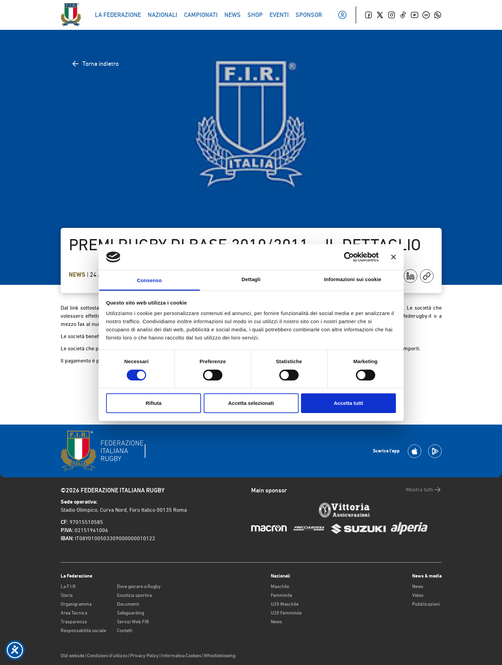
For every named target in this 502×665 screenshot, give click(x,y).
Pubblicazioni (426, 604)
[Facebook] (368, 15)
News (78, 274)
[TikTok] (403, 15)
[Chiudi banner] (393, 257)
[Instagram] (391, 15)
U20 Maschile (285, 604)
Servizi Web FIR (133, 621)
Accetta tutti (348, 403)
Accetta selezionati (251, 403)
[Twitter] (380, 15)
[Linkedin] (426, 15)
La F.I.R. (69, 586)
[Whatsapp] (438, 15)
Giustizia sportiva (134, 595)
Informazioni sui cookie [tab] (352, 279)
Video (417, 595)
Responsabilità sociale (83, 630)
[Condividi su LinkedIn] (410, 276)
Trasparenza (74, 621)
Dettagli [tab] (251, 279)
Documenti (128, 604)
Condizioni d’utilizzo (107, 655)
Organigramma (76, 604)
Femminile (281, 595)
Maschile (280, 586)
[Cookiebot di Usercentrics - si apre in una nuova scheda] (349, 257)
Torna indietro (95, 64)
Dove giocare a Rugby (139, 586)
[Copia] (427, 276)
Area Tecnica (74, 612)
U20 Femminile (286, 612)
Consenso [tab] (149, 280)
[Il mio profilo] (342, 15)
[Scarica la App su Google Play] (435, 451)
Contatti (124, 630)
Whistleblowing (219, 655)
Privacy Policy (144, 655)
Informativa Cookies (181, 655)
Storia (67, 595)
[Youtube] (414, 15)
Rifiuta (154, 403)
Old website (72, 655)
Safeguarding (130, 612)
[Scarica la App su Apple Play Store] (414, 451)
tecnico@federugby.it (406, 316)
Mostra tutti (424, 490)
